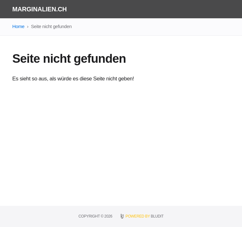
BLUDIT (157, 216)
